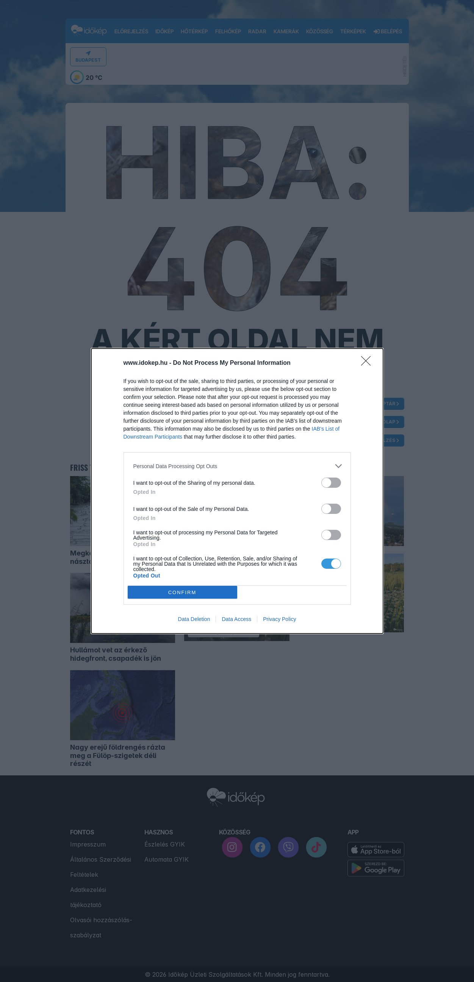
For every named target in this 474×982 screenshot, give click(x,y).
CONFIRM (182, 592)
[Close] (368, 363)
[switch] (331, 483)
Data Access (236, 619)
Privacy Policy (279, 619)
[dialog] (237, 491)
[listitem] (237, 466)
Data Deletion (194, 619)
